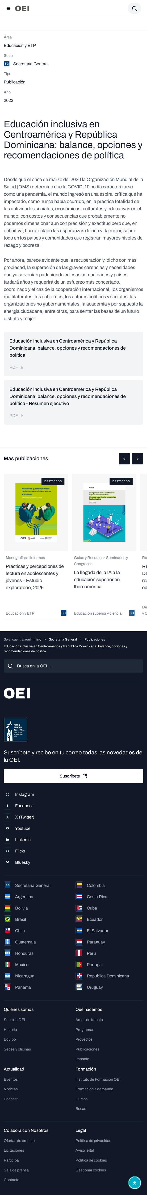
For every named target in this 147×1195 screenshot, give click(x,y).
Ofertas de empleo (19, 1141)
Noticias (11, 1089)
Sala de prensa (16, 1170)
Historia (10, 1030)
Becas (81, 1109)
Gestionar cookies (91, 1170)
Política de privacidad (93, 1141)
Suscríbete (74, 776)
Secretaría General (63, 639)
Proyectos (84, 1039)
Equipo (10, 1039)
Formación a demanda (94, 1089)
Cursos (82, 1099)
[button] (124, 458)
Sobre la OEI (14, 1020)
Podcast (11, 1099)
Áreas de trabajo (89, 1020)
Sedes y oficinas (17, 1049)
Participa (11, 1160)
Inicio (37, 639)
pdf (16, 367)
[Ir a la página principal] (22, 8)
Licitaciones (14, 1150)
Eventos (11, 1079)
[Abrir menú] (8, 8)
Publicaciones (94, 639)
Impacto (82, 1059)
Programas (85, 1030)
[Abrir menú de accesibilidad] (134, 1182)
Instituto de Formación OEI (98, 1079)
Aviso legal (85, 1150)
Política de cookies (91, 1160)
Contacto (11, 1180)
